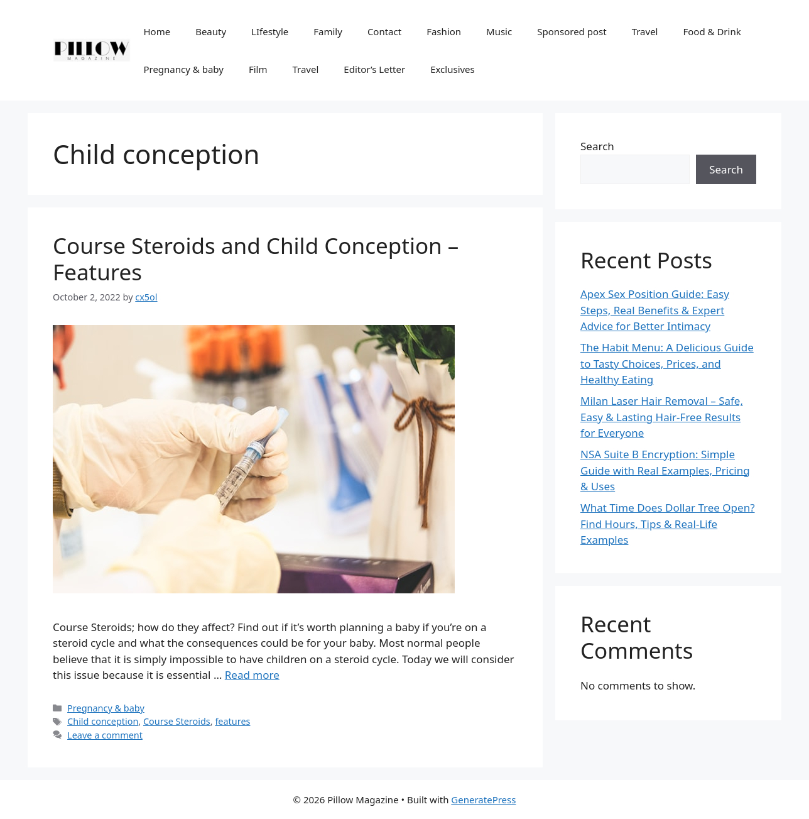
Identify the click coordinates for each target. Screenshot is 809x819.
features (232, 721)
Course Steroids (176, 721)
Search (597, 146)
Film (258, 69)
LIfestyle (269, 31)
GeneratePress (483, 799)
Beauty (210, 31)
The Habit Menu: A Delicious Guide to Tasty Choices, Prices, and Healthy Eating (667, 363)
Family (327, 31)
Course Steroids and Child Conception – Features (256, 259)
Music (499, 31)
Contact (384, 31)
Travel (645, 31)
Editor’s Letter (374, 69)
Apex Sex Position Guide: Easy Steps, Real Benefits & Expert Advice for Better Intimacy (654, 310)
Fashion (443, 31)
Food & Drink (712, 31)
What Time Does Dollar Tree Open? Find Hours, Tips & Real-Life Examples (667, 523)
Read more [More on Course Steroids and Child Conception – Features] (252, 675)
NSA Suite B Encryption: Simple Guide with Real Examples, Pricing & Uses (665, 470)
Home (156, 31)
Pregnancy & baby (183, 69)
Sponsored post (571, 31)
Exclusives (452, 69)
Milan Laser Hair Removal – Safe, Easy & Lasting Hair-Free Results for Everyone (661, 416)
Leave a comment (105, 735)
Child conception (102, 721)
